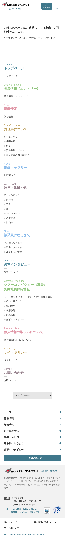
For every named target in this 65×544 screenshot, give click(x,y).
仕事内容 (10, 141)
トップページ (11, 76)
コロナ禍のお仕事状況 (17, 155)
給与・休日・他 (12, 195)
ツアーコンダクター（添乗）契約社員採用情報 (28, 297)
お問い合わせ (11, 380)
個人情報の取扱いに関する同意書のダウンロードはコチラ (25, 510)
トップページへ (22, 395)
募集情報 (9, 418)
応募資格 (10, 315)
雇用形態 (10, 310)
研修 (8, 146)
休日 (8, 209)
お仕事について (12, 137)
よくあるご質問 (14, 252)
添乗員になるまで (13, 243)
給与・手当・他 (14, 301)
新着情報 (8, 116)
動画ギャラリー (12, 175)
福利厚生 (10, 222)
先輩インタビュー (13, 272)
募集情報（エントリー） (16, 96)
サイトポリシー (12, 360)
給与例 (9, 200)
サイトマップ (10, 522)
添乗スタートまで (15, 247)
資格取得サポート (15, 150)
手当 (8, 204)
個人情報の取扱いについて (18, 340)
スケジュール (13, 213)
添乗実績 (10, 218)
